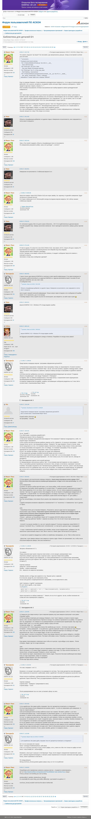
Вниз (4, 47)
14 (35, 47)
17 (41, 47)
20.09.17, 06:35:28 (26, 193)
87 (13, 422)
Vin (7, 404)
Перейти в (54, 807)
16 (39, 47)
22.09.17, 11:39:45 (26, 546)
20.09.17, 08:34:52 (24, 273)
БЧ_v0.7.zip (35, 392)
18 (43, 47)
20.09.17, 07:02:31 (24, 221)
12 (31, 47)
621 (13, 294)
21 (48, 47)
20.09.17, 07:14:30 (24, 245)
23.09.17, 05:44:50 (24, 703)
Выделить (24, 586)
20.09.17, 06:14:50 (24, 116)
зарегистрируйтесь (52, 11)
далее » (85, 41)
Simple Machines (18, 817)
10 (27, 47)
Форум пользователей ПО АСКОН (21, 22)
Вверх (4, 796)
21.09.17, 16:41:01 (24, 430)
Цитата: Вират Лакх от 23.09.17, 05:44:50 (32, 736)
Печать (85, 47)
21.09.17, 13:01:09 (24, 404)
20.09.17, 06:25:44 (24, 140)
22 (50, 47)
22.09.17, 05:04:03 (24, 476)
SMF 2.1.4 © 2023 (9, 817)
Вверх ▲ (84, 817)
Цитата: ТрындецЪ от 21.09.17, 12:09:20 (32, 407)
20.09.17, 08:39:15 (24, 302)
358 (13, 350)
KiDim (8, 326)
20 (47, 47)
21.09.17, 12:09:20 (26, 360)
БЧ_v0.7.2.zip (24, 694)
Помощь (69, 817)
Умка (7, 116)
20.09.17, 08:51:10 (24, 326)
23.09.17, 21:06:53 (24, 767)
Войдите (41, 11)
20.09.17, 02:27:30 (24, 52)
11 (29, 47)
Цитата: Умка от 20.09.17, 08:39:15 (31, 329)
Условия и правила (76, 817)
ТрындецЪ (10, 274)
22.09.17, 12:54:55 (24, 611)
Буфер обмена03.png (26, 206)
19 (45, 47)
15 (37, 47)
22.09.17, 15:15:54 (26, 665)
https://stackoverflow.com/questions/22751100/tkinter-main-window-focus (45, 772)
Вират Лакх (10, 52)
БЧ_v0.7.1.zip (24, 600)
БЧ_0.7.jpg (23, 393)
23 (52, 47)
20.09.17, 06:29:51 (24, 169)
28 (13, 134)
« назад (79, 41)
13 (33, 47)
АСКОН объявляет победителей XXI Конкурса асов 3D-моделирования (70, 26)
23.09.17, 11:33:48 (24, 733)
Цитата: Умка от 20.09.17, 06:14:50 (31, 284)
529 (13, 72)
